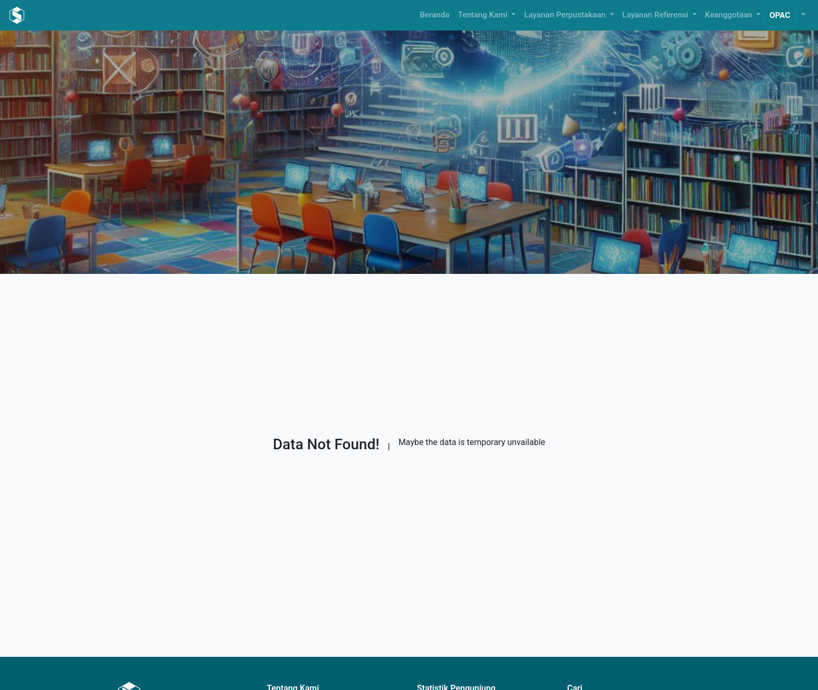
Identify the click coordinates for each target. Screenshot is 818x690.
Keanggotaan (730, 14)
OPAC (780, 15)
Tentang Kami (484, 14)
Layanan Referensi (656, 14)
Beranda (435, 14)
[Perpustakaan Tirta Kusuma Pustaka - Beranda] (16, 15)
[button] (802, 15)
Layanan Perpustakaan (565, 14)
